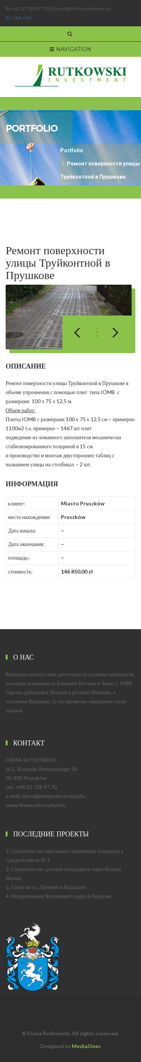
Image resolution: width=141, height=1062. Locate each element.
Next (111, 332)
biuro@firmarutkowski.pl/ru (53, 796)
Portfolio (71, 150)
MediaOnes (86, 1046)
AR (18, 18)
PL (9, 18)
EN (28, 18)
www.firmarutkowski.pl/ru (36, 805)
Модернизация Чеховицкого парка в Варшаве (61, 896)
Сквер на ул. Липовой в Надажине (48, 887)
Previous (81, 332)
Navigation (70, 49)
